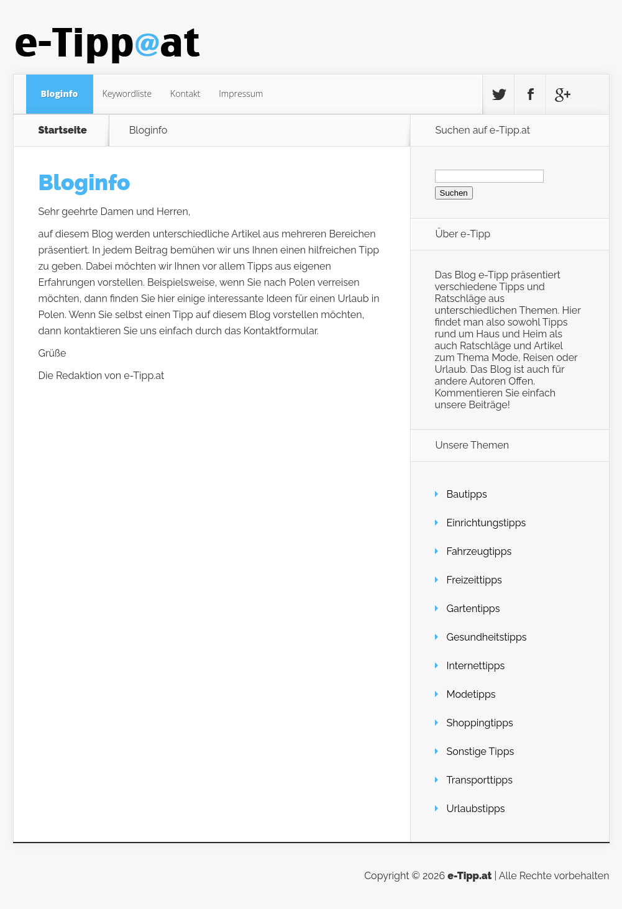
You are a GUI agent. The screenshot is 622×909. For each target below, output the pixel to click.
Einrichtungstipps (486, 523)
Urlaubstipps (476, 809)
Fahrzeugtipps (479, 551)
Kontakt (185, 93)
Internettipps (476, 666)
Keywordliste (127, 93)
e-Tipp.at (469, 876)
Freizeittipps (474, 580)
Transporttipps (480, 780)
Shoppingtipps (480, 723)
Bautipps (467, 494)
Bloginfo (59, 93)
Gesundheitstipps (487, 637)
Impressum (241, 93)
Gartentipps (473, 608)
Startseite (63, 130)
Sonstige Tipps (481, 751)
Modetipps (471, 694)
